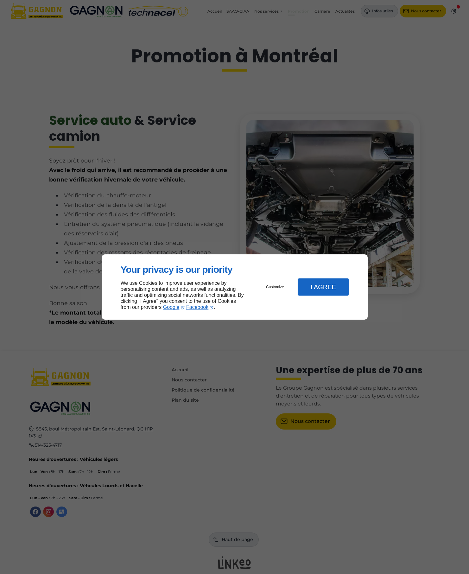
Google (171, 307)
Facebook (197, 307)
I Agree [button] (323, 287)
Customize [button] (275, 287)
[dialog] (235, 287)
